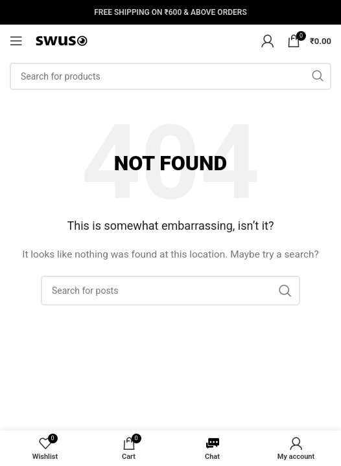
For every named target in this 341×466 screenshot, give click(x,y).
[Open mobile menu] (16, 41)
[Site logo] (62, 40)
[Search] (170, 76)
